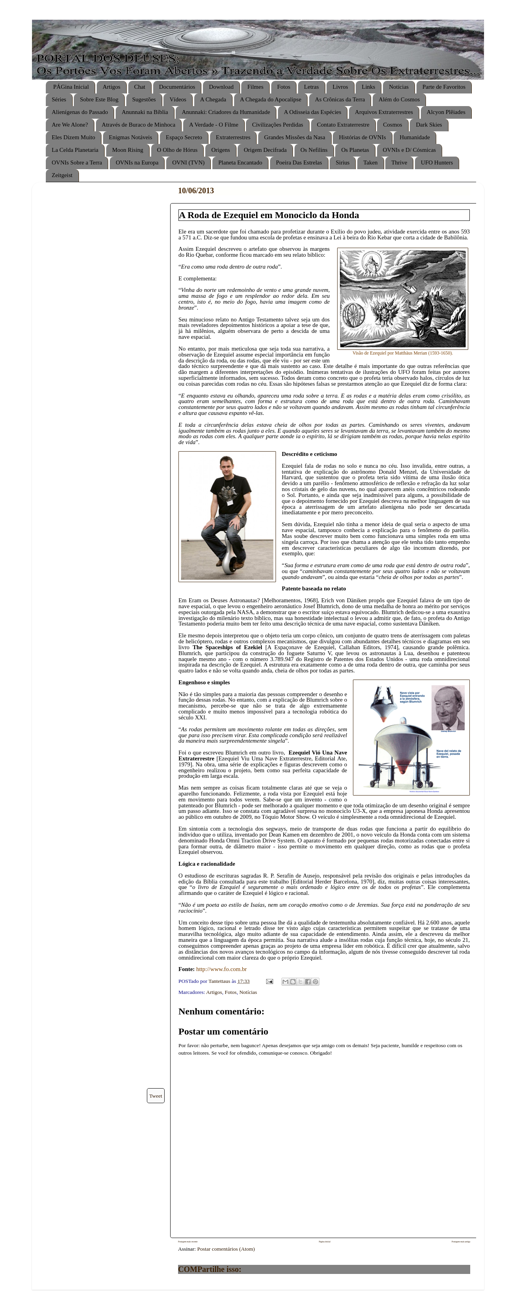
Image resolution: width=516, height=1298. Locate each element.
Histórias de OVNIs (362, 137)
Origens (220, 150)
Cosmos (392, 124)
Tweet (155, 1096)
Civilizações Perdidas (277, 124)
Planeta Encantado (240, 162)
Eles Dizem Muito (73, 137)
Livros (340, 87)
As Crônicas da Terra (340, 99)
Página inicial (324, 1241)
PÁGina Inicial (71, 87)
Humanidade (415, 137)
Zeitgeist (62, 175)
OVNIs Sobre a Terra (77, 162)
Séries (59, 99)
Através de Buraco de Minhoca (139, 124)
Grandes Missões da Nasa (294, 137)
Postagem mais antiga (461, 1241)
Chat (139, 87)
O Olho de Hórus (177, 150)
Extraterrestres (233, 137)
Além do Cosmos (399, 99)
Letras (311, 87)
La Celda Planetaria (75, 150)
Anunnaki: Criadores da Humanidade (226, 112)
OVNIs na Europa (137, 162)
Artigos (111, 87)
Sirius (342, 162)
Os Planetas (355, 150)
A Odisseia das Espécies (312, 112)
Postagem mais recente (187, 1241)
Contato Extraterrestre (343, 124)
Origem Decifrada (265, 150)
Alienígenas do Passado (80, 112)
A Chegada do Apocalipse (270, 99)
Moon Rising (127, 150)
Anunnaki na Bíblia (145, 112)
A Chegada (213, 99)
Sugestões (144, 99)
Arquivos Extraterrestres (384, 112)
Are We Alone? (70, 124)
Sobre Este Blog (99, 99)
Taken (370, 162)
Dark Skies (429, 124)
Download (221, 87)
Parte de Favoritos (443, 87)
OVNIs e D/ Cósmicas (409, 150)
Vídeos (177, 99)
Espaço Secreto (184, 137)
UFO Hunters (437, 162)
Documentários (177, 87)
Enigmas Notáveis (130, 137)
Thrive (399, 162)
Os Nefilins (314, 150)
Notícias (399, 87)
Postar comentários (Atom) (226, 1249)
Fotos (283, 87)
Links (368, 87)
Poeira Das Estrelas (299, 162)
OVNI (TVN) (188, 162)
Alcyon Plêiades (446, 112)
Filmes (255, 87)
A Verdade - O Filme (213, 124)
